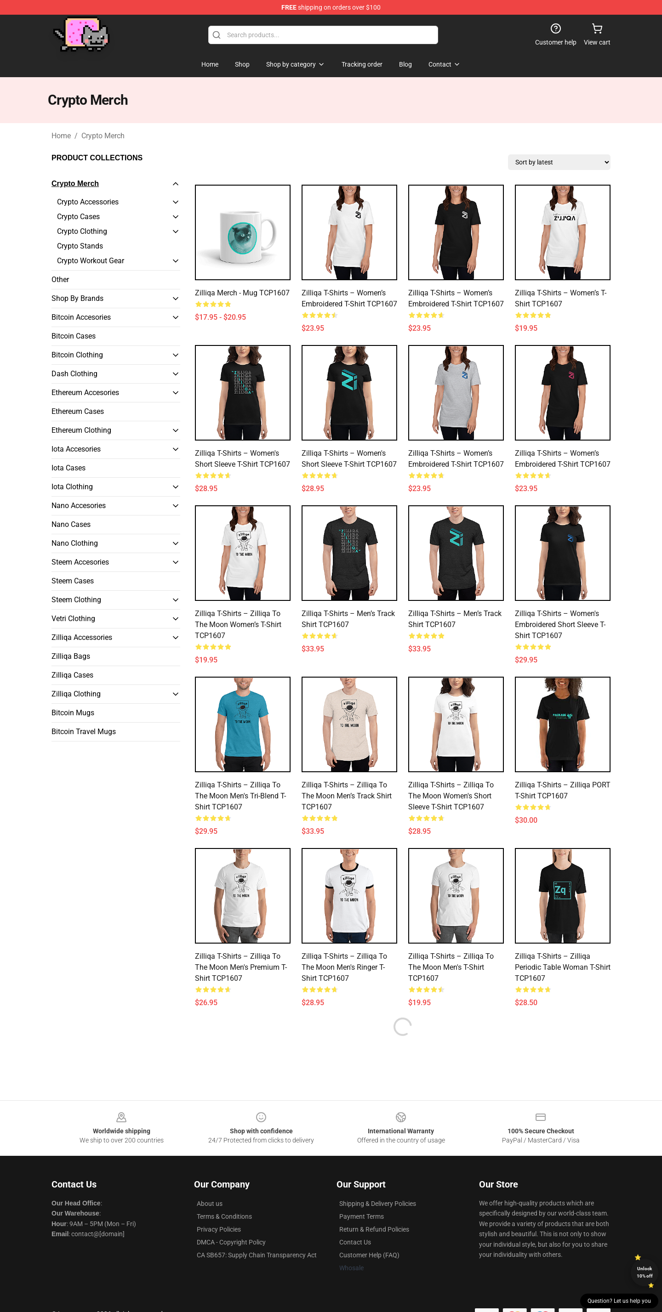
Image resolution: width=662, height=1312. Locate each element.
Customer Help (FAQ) (369, 1255)
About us (210, 1203)
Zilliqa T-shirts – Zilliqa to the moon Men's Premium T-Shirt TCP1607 (241, 967)
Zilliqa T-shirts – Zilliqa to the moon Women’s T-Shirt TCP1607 (238, 624)
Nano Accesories (78, 505)
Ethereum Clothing (81, 430)
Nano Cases (71, 524)
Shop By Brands (77, 298)
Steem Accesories (80, 562)
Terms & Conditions (224, 1216)
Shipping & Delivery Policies (377, 1203)
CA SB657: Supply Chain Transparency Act (257, 1255)
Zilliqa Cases (72, 675)
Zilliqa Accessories (81, 637)
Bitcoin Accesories (81, 317)
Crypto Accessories (88, 202)
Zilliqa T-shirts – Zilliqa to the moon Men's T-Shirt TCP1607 (451, 967)
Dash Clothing (74, 373)
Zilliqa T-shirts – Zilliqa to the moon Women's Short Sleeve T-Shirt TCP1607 (451, 795)
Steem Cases (72, 581)
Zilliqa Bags (70, 656)
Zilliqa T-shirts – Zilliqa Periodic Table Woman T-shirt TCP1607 (563, 967)
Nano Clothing (74, 543)
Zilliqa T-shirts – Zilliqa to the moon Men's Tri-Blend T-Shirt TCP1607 (240, 795)
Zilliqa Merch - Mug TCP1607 (242, 292)
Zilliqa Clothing (76, 694)
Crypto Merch (103, 135)
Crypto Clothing (82, 231)
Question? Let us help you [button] (619, 1301)
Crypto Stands (80, 246)
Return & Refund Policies (374, 1229)
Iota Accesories (76, 449)
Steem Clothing (76, 599)
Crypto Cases (78, 216)
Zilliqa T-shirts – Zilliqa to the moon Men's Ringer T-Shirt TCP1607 (344, 967)
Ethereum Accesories (85, 392)
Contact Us (355, 1242)
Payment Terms (361, 1216)
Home (61, 135)
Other (60, 279)
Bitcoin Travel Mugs (83, 731)
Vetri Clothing (73, 618)
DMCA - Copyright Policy (231, 1242)
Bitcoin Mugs (72, 712)
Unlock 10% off (645, 1272)
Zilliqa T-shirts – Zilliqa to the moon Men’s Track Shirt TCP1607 (347, 795)
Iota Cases (68, 468)
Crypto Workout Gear (90, 260)
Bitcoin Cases (73, 336)
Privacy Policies (219, 1229)
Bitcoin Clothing (77, 355)
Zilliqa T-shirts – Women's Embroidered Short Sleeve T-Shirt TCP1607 (560, 624)
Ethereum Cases (77, 411)
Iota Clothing (72, 486)
